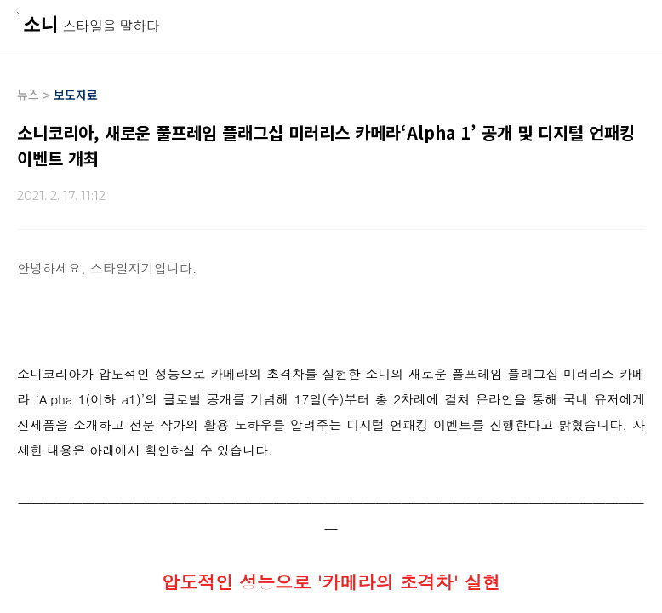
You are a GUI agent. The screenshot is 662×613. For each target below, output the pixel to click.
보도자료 (76, 94)
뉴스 (28, 94)
